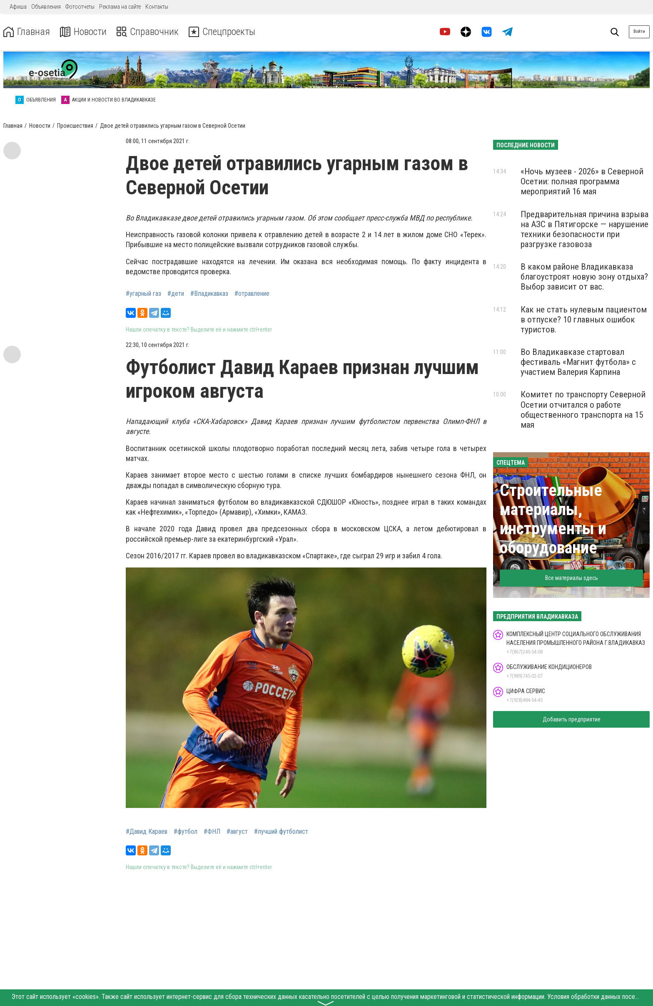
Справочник (147, 31)
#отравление (251, 293)
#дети (175, 293)
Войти (639, 31)
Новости (82, 31)
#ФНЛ (212, 831)
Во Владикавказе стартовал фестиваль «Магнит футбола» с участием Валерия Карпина (578, 362)
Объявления (46, 6)
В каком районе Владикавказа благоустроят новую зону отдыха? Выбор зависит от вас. (584, 277)
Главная (26, 31)
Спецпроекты (222, 31)
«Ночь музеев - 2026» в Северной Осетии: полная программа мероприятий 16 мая (582, 181)
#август (237, 831)
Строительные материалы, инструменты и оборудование (553, 519)
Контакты (156, 6)
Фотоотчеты (80, 6)
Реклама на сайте (120, 6)
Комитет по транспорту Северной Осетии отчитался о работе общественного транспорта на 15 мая (583, 409)
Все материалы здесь (571, 578)
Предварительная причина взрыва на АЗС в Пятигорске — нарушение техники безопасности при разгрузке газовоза (584, 229)
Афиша (18, 6)
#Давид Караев (146, 831)
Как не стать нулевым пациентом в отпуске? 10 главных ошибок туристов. (584, 320)
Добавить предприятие (572, 719)
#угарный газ (143, 293)
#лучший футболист (281, 831)
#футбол (185, 831)
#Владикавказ (209, 293)
